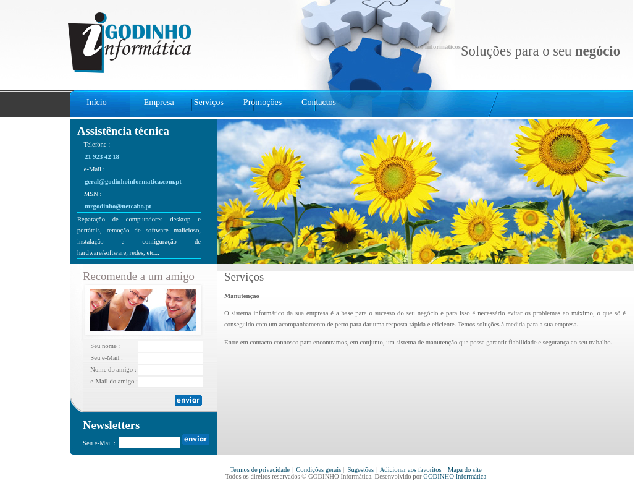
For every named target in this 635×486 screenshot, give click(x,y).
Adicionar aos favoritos (411, 469)
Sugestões (360, 469)
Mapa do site (465, 469)
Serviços (209, 102)
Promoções (262, 102)
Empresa (159, 102)
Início (96, 102)
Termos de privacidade (260, 469)
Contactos (318, 102)
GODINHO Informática (454, 476)
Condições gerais (318, 469)
